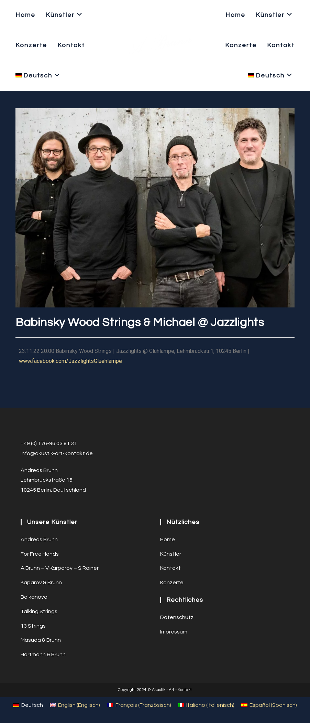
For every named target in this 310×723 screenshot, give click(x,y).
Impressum (173, 632)
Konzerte (172, 582)
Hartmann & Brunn (43, 654)
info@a (29, 453)
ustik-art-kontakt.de (67, 453)
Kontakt (170, 568)
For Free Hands (40, 554)
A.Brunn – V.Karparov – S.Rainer (60, 568)
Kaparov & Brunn (41, 582)
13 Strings (33, 626)
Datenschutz (176, 617)
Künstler (170, 554)
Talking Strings (39, 611)
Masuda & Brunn (41, 640)
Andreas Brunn (39, 539)
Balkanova (34, 597)
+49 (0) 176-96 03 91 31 (49, 443)
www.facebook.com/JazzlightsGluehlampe (70, 361)
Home (167, 539)
